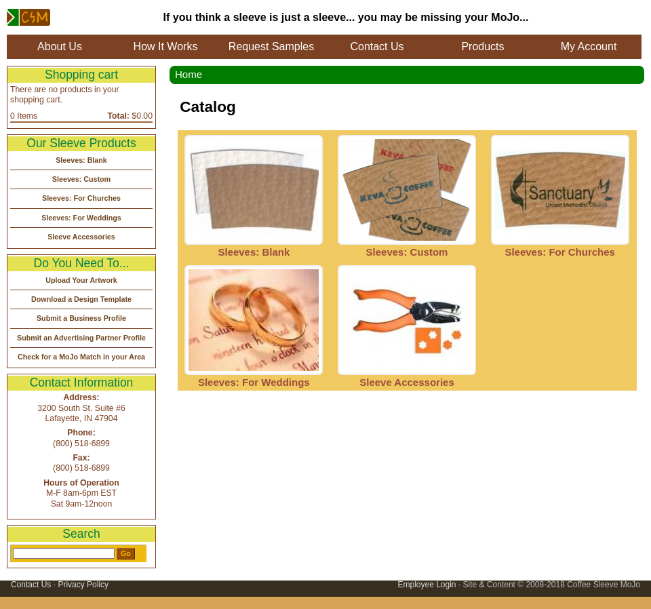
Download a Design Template (81, 299)
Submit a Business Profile (81, 318)
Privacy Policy (83, 584)
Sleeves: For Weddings (254, 382)
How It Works (166, 46)
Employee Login (426, 584)
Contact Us (376, 46)
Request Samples (271, 46)
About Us (59, 46)
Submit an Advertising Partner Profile (81, 338)
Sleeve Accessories (406, 382)
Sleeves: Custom (407, 252)
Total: (119, 116)
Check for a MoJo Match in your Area (81, 357)
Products (482, 46)
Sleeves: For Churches (560, 252)
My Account (589, 46)
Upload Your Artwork (81, 280)
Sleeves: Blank (254, 252)
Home (188, 74)
